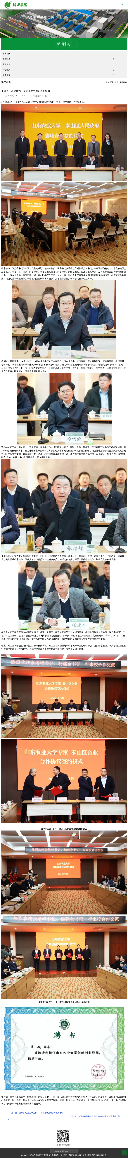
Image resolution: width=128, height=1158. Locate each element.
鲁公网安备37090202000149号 (96, 1155)
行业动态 (6, 70)
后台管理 (64, 1155)
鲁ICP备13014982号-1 (77, 1155)
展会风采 (6, 75)
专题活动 (6, 64)
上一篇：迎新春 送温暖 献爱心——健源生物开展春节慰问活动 (37, 1113)
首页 (116, 82)
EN (121, 5)
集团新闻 (6, 54)
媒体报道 (6, 59)
